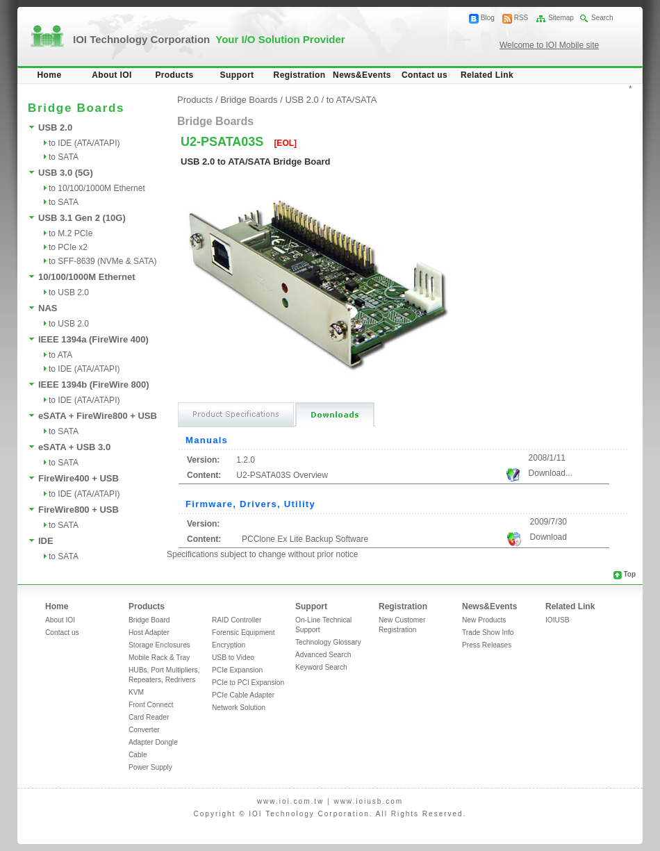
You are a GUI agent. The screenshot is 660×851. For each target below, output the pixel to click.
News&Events (362, 75)
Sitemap (561, 18)
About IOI (112, 75)
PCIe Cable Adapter (243, 695)
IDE (45, 541)
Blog (488, 18)
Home (50, 75)
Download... (550, 473)
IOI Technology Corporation (209, 39)
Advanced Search (323, 655)
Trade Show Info (487, 632)
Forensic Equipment (243, 632)
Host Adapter (149, 632)
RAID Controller (236, 620)
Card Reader (149, 717)
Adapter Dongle (153, 742)
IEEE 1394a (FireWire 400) (93, 339)
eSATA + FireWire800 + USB (97, 416)
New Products (484, 620)
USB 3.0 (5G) (65, 172)
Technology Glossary (328, 642)
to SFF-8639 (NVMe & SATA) (103, 261)
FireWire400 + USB (78, 478)
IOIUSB (557, 620)
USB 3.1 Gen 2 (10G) (82, 218)
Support (237, 75)
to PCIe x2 (68, 247)
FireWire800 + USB (78, 509)
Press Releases (486, 645)
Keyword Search (321, 667)
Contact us (424, 75)
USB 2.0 (55, 127)
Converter (144, 730)
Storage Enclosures (159, 645)
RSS (521, 18)
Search (602, 18)
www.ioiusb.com (368, 801)
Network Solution (238, 707)
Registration (300, 75)
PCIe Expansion (237, 670)
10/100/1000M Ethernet (86, 277)
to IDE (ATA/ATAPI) (84, 143)
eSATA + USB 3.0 (74, 447)
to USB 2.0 (69, 292)
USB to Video (233, 657)
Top (629, 574)
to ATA (60, 355)
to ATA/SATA (352, 99)
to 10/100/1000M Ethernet (97, 188)
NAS (47, 308)
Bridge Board (149, 620)
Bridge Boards (248, 99)
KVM (136, 692)
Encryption (228, 645)
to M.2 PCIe (70, 233)
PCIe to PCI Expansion (248, 682)
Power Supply (150, 767)
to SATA (64, 157)
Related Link (487, 75)
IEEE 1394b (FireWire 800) (93, 384)
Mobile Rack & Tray (159, 657)
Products (174, 75)
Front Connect (151, 705)
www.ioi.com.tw (290, 801)
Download (548, 537)
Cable (138, 755)
